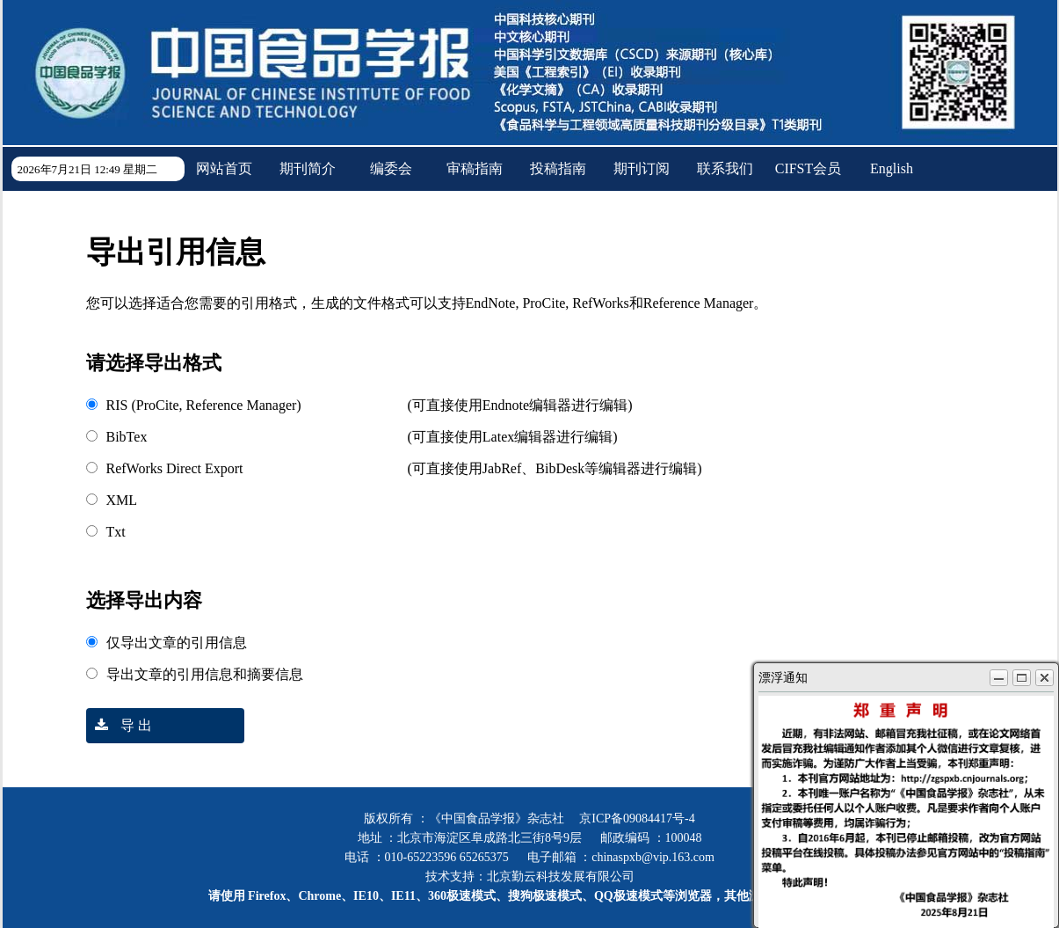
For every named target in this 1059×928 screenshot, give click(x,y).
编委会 (391, 168)
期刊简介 (307, 168)
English (891, 168)
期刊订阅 (641, 168)
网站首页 (224, 168)
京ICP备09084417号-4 (636, 818)
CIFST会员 (808, 168)
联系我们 (725, 168)
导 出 (119, 725)
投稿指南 (558, 168)
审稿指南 (474, 168)
